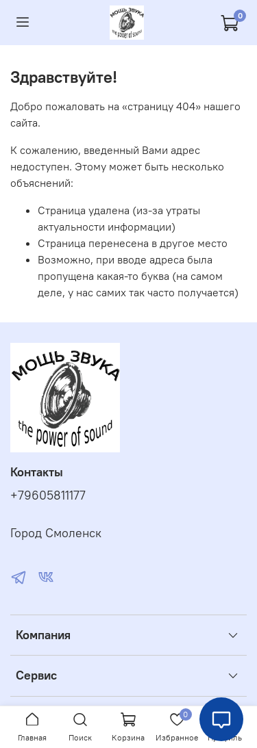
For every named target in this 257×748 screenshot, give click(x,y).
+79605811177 (48, 495)
